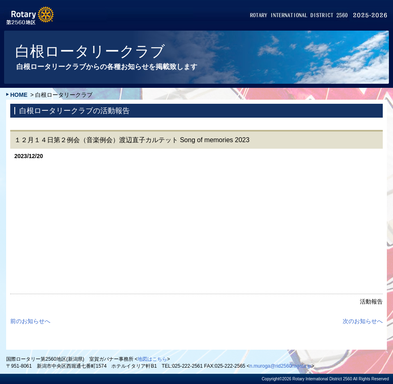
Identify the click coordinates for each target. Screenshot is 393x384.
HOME (18, 95)
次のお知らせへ (363, 321)
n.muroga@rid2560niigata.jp (281, 366)
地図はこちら (152, 359)
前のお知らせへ (30, 321)
